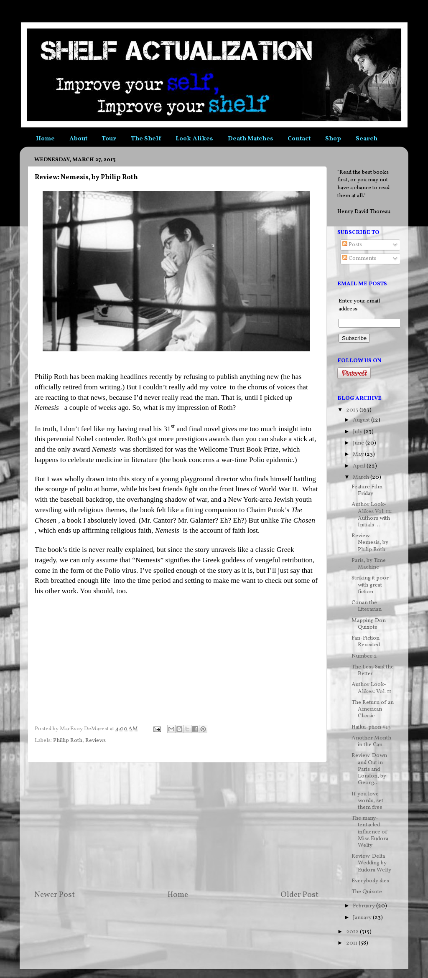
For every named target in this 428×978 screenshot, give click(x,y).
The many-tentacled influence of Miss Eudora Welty (370, 831)
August (362, 420)
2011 (352, 943)
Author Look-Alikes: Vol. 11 (371, 688)
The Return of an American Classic (373, 709)
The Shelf (146, 139)
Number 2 (364, 656)
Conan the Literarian (367, 606)
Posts (352, 245)
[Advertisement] (176, 826)
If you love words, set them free (367, 800)
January (363, 918)
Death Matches (250, 139)
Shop (333, 139)
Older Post (299, 894)
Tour (109, 139)
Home (45, 139)
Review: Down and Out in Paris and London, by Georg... (369, 769)
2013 (352, 410)
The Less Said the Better (373, 670)
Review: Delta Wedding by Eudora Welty (371, 863)
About (78, 139)
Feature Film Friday (367, 490)
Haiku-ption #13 (371, 727)
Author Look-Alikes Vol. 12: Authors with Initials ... (372, 514)
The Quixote (367, 892)
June (359, 443)
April (360, 466)
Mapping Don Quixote (369, 624)
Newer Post (54, 894)
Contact (299, 139)
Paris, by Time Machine (369, 563)
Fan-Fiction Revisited (366, 641)
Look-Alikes (194, 139)
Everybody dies (370, 881)
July (358, 432)
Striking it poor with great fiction (370, 584)
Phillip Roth (67, 740)
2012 (353, 932)
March (361, 477)
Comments (359, 258)
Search (366, 139)
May (359, 454)
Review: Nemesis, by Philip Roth (370, 542)
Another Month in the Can (371, 741)
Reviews (95, 740)
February (364, 906)
